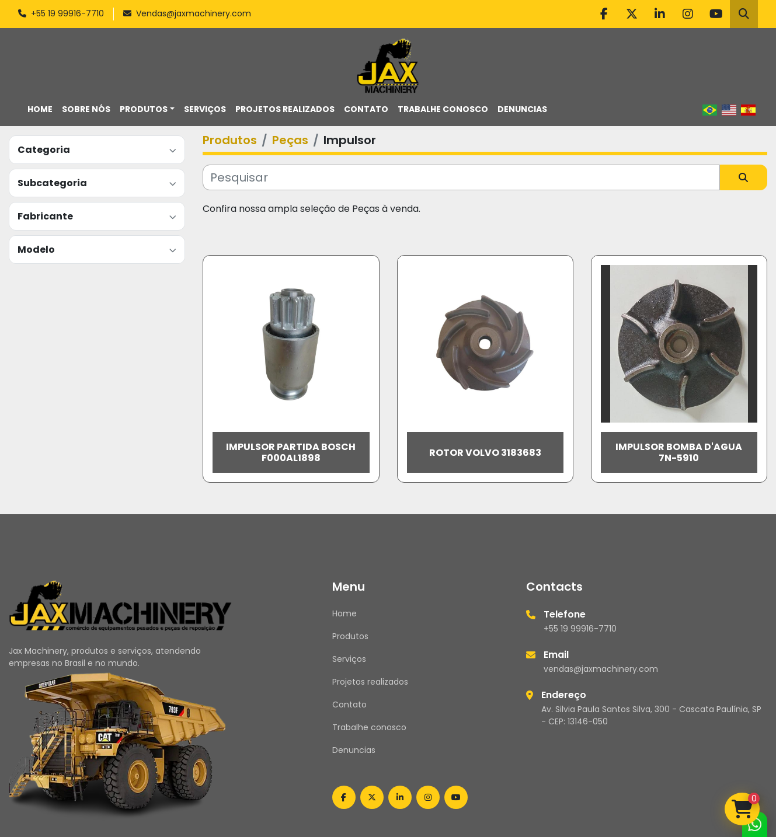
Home (40, 109)
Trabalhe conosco (443, 109)
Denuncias (522, 109)
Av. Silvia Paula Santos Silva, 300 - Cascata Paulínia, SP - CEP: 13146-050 (651, 715)
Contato (366, 109)
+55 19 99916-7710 (67, 13)
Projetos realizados (285, 109)
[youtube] (716, 14)
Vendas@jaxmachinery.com (193, 13)
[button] (147, 109)
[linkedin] (660, 14)
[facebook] (604, 14)
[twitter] (632, 14)
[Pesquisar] (461, 177)
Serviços (205, 109)
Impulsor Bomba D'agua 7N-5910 (678, 452)
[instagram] (688, 14)
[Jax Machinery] (120, 605)
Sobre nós (86, 109)
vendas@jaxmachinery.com (601, 669)
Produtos (144, 109)
